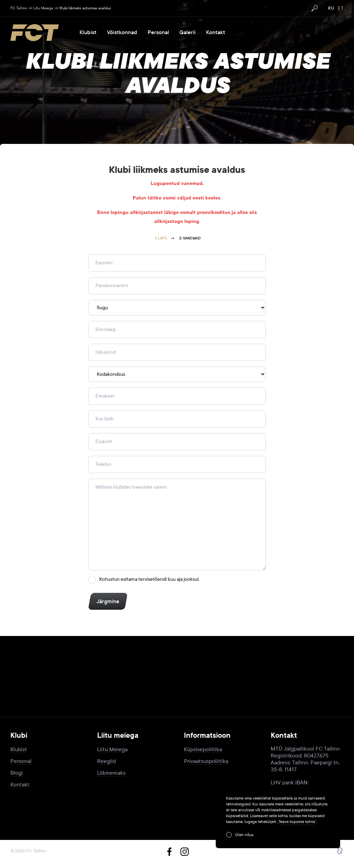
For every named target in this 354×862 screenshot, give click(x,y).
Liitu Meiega (112, 749)
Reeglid (106, 761)
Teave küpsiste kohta (297, 821)
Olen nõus (244, 834)
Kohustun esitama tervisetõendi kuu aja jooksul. (149, 579)
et (341, 8)
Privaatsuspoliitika (206, 761)
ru (331, 8)
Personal (158, 32)
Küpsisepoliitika (203, 749)
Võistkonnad (122, 32)
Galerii (187, 32)
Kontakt (215, 32)
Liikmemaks (111, 773)
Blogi (16, 773)
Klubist (88, 32)
